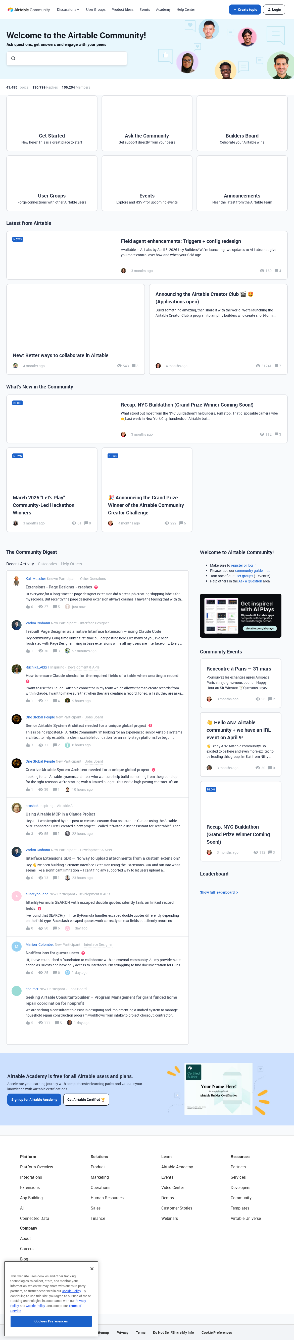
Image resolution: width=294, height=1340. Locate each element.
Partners (238, 1167)
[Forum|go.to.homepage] (28, 10)
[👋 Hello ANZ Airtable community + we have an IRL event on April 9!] (240, 744)
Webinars (169, 1218)
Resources (240, 1156)
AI (22, 1208)
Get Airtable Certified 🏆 (86, 1099)
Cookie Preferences (217, 1332)
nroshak (32, 805)
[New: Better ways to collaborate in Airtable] (75, 329)
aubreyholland (37, 894)
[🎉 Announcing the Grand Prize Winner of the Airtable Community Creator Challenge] (147, 489)
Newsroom (29, 1279)
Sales (96, 1208)
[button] (245, 10)
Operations (100, 1187)
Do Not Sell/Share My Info (173, 1332)
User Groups (96, 9)
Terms (140, 1332)
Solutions (99, 1156)
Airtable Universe (246, 1218)
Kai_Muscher (36, 578)
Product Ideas (122, 9)
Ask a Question (250, 581)
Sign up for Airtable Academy (34, 1099)
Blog (24, 1259)
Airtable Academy (177, 1167)
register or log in (244, 565)
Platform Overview (36, 1167)
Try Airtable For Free (38, 1290)
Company (28, 1228)
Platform (28, 1156)
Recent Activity (20, 564)
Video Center (172, 1187)
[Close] (91, 1297)
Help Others (71, 564)
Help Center (186, 9)
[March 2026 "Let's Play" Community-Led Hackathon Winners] (51, 489)
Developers (240, 1187)
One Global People (40, 717)
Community (241, 1197)
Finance (98, 1218)
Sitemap (102, 1332)
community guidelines (252, 570)
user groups (243, 575)
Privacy (122, 1332)
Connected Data (34, 1218)
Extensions (30, 1187)
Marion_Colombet (40, 944)
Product (98, 1167)
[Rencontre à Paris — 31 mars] (240, 683)
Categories (47, 564)
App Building (31, 1197)
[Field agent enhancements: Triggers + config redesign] (147, 255)
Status (26, 1269)
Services (238, 1177)
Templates (240, 1208)
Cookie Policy (71, 1319)
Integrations (31, 1177)
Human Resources (107, 1197)
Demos (167, 1197)
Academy (163, 9)
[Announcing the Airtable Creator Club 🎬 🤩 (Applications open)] (218, 329)
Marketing (100, 1177)
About (25, 1238)
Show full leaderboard (220, 892)
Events (144, 9)
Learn (166, 1156)
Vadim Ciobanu (38, 623)
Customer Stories (176, 1208)
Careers (26, 1248)
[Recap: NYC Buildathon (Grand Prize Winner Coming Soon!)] (147, 418)
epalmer (32, 988)
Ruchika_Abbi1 (37, 667)
